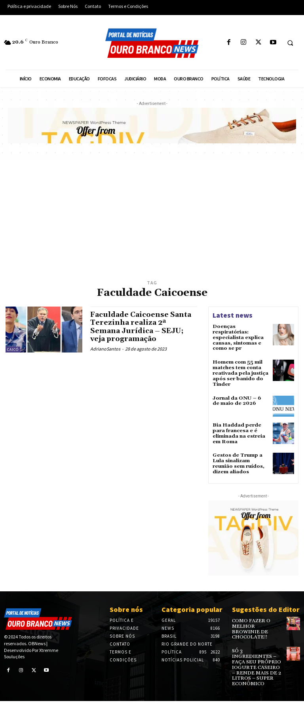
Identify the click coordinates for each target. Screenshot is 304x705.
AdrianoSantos (105, 348)
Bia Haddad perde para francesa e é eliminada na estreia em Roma (238, 431)
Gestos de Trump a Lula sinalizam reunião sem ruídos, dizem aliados (238, 460)
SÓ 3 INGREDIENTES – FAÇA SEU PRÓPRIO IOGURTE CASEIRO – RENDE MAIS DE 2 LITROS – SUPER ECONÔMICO (257, 653)
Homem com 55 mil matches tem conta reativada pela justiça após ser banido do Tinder (240, 371)
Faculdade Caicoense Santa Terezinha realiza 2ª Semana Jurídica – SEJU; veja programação (141, 326)
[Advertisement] (152, 218)
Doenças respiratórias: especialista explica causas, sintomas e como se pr (237, 337)
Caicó (13, 349)
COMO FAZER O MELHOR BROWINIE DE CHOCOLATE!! (257, 621)
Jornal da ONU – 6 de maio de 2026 (239, 398)
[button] (290, 43)
